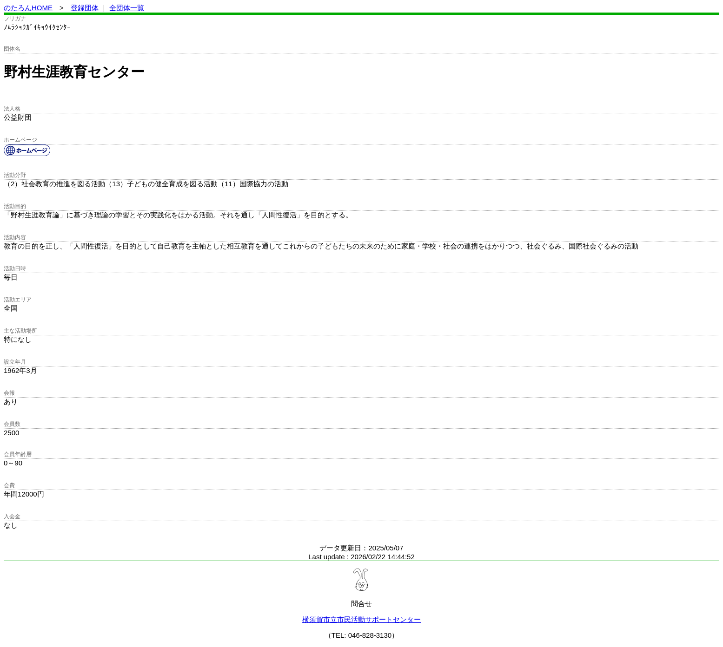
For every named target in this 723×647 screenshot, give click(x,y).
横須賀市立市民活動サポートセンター (361, 619)
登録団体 (85, 8)
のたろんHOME (28, 8)
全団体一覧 (126, 8)
